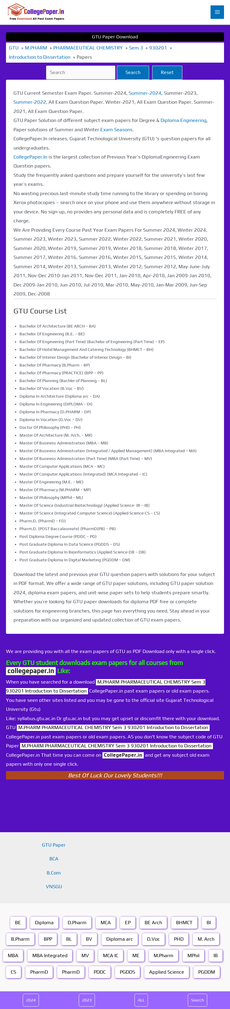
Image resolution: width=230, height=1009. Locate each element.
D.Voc (153, 939)
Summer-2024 (145, 93)
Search (132, 72)
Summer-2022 (29, 102)
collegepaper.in (30, 671)
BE (18, 922)
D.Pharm (77, 922)
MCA (106, 922)
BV (89, 939)
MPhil (193, 955)
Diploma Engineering (183, 120)
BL (69, 939)
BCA (53, 859)
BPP (48, 939)
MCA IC (110, 955)
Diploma (44, 922)
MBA (13, 955)
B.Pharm (20, 939)
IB (216, 955)
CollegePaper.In (30, 157)
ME (136, 955)
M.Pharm (163, 955)
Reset (167, 72)
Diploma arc (119, 939)
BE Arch (153, 922)
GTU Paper (54, 845)
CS (13, 972)
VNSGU (54, 886)
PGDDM (206, 972)
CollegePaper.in (123, 755)
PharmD (39, 972)
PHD (179, 939)
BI (209, 922)
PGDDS (127, 972)
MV (85, 955)
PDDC (100, 972)
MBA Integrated (49, 955)
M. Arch (206, 939)
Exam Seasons (116, 129)
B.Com (54, 873)
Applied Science (166, 972)
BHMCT (184, 922)
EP (128, 922)
